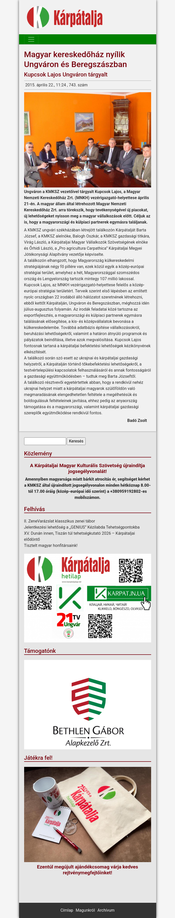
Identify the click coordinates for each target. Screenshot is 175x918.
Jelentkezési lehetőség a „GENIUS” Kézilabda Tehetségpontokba (82, 527)
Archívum (106, 910)
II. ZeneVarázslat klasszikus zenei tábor (59, 521)
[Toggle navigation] (31, 39)
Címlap (66, 910)
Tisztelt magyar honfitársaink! (51, 545)
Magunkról (85, 910)
